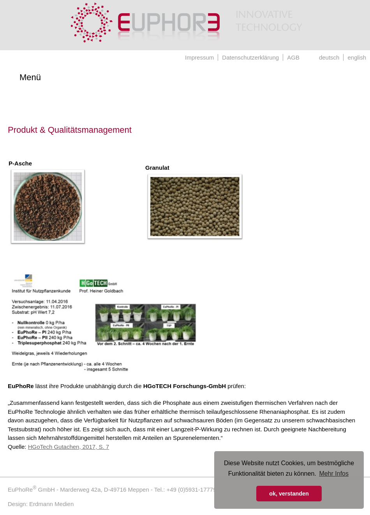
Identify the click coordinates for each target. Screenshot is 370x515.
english (356, 57)
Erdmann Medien (51, 504)
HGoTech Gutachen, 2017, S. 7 (68, 446)
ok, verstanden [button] (289, 493)
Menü (30, 77)
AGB (293, 57)
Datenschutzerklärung (250, 57)
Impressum (199, 57)
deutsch (329, 57)
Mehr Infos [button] (334, 473)
